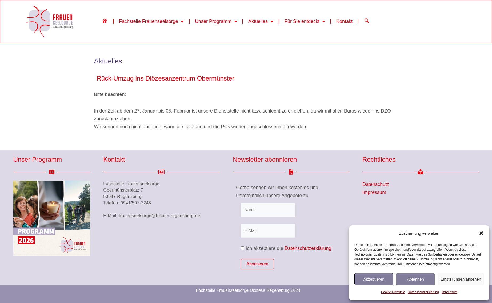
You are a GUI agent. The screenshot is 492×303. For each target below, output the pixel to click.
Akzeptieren (373, 279)
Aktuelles (260, 21)
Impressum (449, 292)
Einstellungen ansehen (461, 279)
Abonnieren (257, 264)
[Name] (268, 210)
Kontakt (344, 21)
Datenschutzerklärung (423, 292)
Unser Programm (216, 21)
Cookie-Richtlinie (393, 292)
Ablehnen (415, 279)
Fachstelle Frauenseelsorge (151, 21)
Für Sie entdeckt (305, 21)
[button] (481, 233)
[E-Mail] (268, 231)
